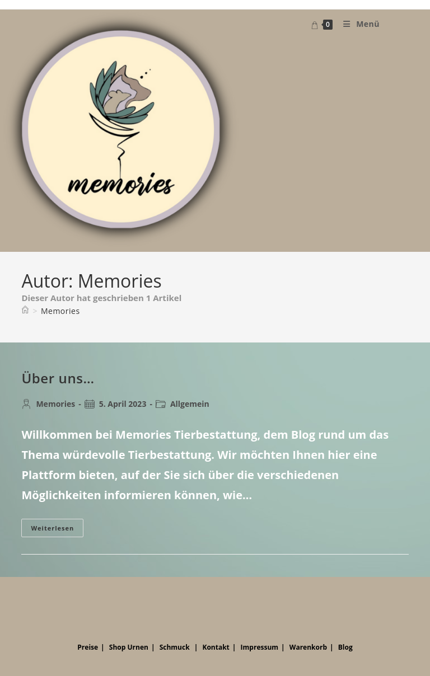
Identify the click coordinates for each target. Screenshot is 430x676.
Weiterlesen (57, 530)
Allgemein (189, 403)
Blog (345, 647)
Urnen (138, 647)
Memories (60, 311)
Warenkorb (308, 647)
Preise (87, 647)
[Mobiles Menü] (357, 23)
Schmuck (175, 647)
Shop (117, 647)
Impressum (260, 647)
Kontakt (215, 647)
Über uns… (57, 378)
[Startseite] (25, 311)
